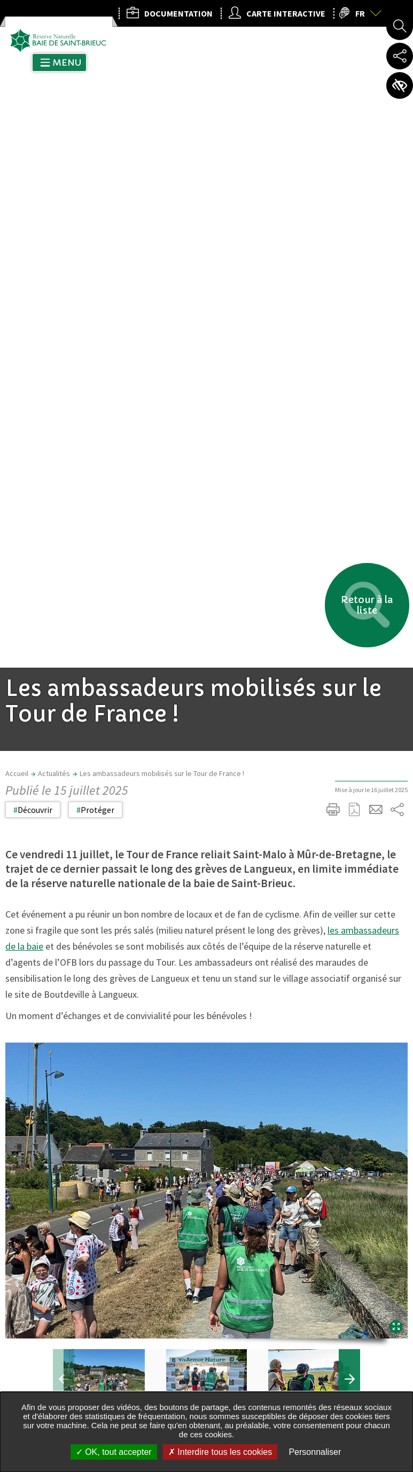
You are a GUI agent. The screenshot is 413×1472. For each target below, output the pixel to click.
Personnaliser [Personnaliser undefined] (315, 1452)
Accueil (16, 236)
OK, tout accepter (114, 1452)
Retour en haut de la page (390, 963)
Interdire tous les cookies (220, 1452)
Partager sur (397, 272)
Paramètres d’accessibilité (399, 85)
